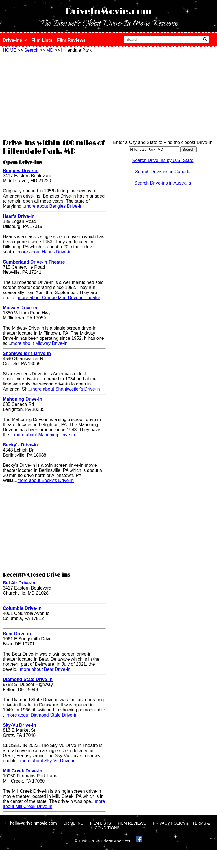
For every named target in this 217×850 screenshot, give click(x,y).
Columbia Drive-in (22, 608)
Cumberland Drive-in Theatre (34, 262)
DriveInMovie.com (108, 11)
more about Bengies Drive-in (54, 206)
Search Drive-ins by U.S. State (163, 160)
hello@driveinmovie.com (34, 823)
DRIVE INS (73, 823)
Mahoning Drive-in (22, 399)
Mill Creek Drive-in (22, 770)
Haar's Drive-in (18, 216)
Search (31, 50)
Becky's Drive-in (20, 444)
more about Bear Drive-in (45, 669)
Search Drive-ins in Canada (162, 171)
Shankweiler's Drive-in (27, 353)
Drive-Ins (15, 40)
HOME (9, 50)
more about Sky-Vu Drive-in (47, 760)
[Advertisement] (54, 95)
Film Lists (42, 40)
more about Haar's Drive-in (44, 251)
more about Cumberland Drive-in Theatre (59, 297)
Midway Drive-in (20, 307)
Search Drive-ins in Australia (162, 183)
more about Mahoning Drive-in (44, 434)
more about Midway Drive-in (39, 343)
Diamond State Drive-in (28, 679)
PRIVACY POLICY (169, 823)
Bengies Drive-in (20, 170)
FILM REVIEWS (132, 823)
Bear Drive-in (17, 633)
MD (49, 50)
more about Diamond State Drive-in (41, 715)
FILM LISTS (100, 823)
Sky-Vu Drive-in (19, 725)
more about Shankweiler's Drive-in (65, 389)
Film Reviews (71, 40)
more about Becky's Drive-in (46, 480)
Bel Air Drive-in (19, 582)
